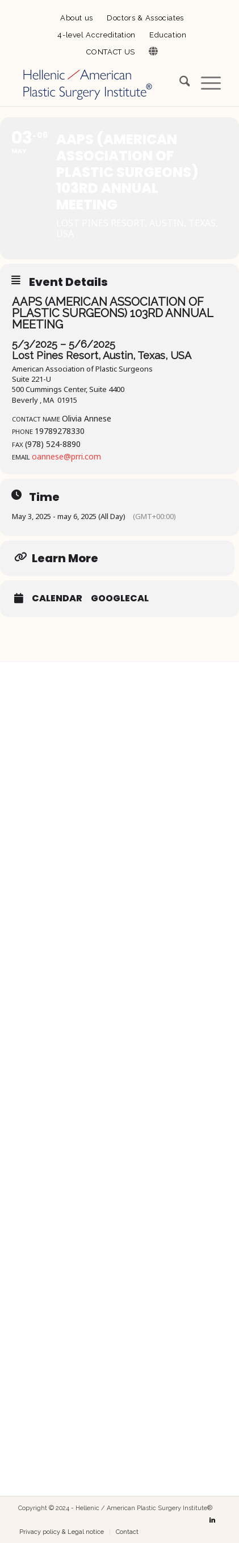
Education (168, 35)
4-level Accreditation (96, 35)
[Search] (179, 83)
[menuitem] (76, 18)
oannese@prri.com (66, 456)
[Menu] (205, 83)
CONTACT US (110, 52)
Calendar (57, 598)
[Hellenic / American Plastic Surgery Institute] (99, 83)
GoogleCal (120, 598)
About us (76, 18)
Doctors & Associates (145, 18)
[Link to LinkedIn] (212, 1520)
